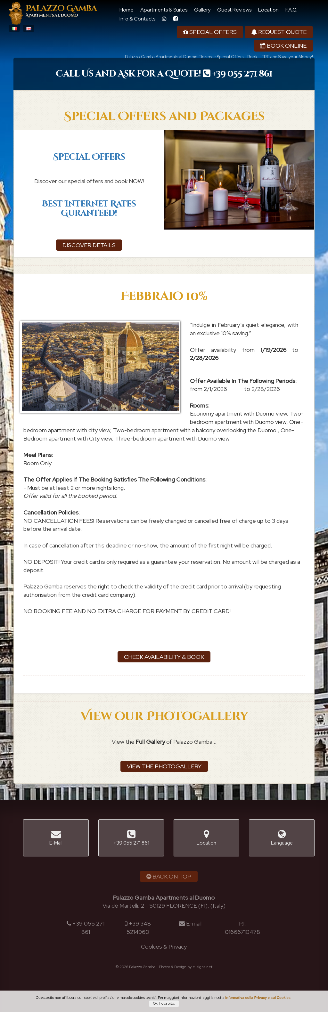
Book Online (283, 45)
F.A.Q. (291, 9)
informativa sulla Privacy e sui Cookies (258, 998)
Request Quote (279, 32)
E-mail (193, 923)
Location (268, 9)
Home (126, 9)
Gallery (202, 9)
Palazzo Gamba (61, 11)
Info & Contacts (137, 18)
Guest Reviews (234, 9)
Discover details (89, 245)
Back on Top (168, 876)
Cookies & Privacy (164, 946)
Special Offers (210, 32)
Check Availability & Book (164, 656)
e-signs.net (202, 966)
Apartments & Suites (163, 9)
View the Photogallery (164, 766)
